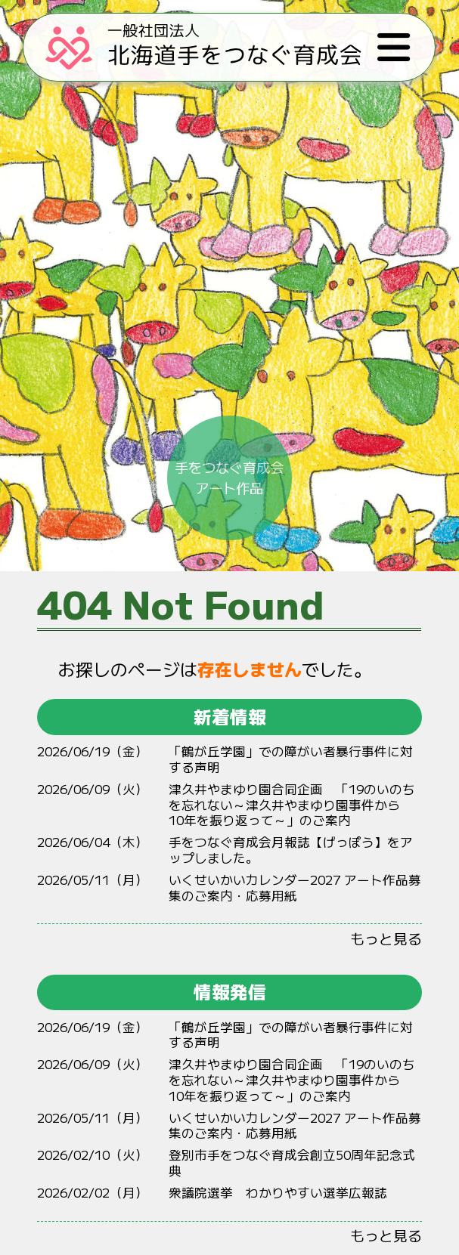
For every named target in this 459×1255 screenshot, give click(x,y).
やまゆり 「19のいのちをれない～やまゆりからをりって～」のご (292, 804)
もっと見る (386, 938)
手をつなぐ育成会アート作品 (229, 439)
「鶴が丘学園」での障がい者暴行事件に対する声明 (291, 759)
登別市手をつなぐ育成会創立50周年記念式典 (292, 1162)
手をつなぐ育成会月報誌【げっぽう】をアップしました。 (291, 850)
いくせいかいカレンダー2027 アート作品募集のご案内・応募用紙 (295, 887)
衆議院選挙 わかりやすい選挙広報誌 (278, 1192)
